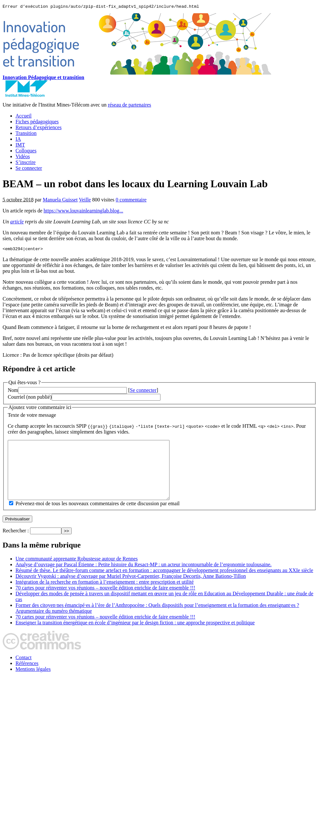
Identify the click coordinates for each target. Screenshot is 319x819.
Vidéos (22, 157)
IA (18, 140)
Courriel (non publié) (30, 399)
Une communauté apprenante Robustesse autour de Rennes (76, 572)
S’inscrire (25, 163)
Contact (23, 671)
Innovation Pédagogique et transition (43, 78)
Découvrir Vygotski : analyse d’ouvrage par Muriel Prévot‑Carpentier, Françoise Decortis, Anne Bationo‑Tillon (130, 589)
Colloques (25, 151)
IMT (20, 145)
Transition (25, 134)
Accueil (23, 116)
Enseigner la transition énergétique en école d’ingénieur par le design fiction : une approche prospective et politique (135, 636)
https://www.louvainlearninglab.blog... (83, 211)
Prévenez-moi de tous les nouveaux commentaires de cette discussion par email (97, 517)
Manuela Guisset (60, 200)
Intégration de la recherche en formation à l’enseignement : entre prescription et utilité (104, 595)
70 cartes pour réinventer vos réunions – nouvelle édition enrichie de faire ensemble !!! (105, 601)
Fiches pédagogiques (37, 122)
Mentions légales (33, 682)
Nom (13, 392)
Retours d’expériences (38, 128)
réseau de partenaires (129, 105)
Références (26, 677)
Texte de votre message (32, 417)
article (17, 222)
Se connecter (28, 169)
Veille (85, 200)
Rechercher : (16, 544)
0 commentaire (131, 200)
